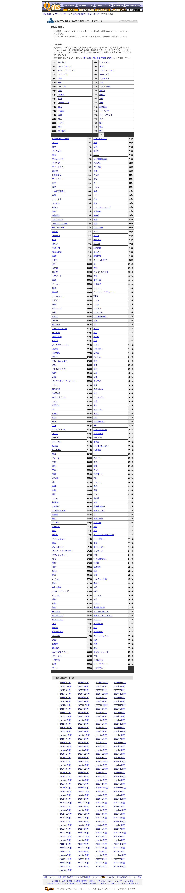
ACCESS (56, 393)
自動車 (55, 644)
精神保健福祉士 (100, 159)
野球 (54, 147)
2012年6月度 (83, 818)
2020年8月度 (119, 735)
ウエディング (57, 615)
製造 (54, 607)
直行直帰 (97, 167)
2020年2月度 (83, 743)
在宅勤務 (62, 131)
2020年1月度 (101, 743)
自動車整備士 (99, 421)
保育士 (102, 66)
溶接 (54, 494)
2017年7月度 (65, 765)
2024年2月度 (119, 701)
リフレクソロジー (59, 555)
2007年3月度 (65, 866)
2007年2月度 (83, 866)
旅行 (95, 648)
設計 (95, 478)
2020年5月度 (101, 739)
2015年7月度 (119, 780)
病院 (95, 490)
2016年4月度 (65, 776)
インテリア (98, 409)
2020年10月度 (84, 735)
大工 (60, 119)
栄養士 (96, 353)
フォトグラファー (59, 223)
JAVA (96, 591)
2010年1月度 (101, 833)
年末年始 (62, 62)
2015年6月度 (65, 784)
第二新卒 (56, 648)
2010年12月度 (120, 833)
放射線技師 (98, 632)
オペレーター (99, 547)
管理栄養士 (57, 252)
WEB (96, 296)
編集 (95, 219)
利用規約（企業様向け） (90, 883)
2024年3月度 (101, 701)
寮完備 (96, 337)
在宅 (60, 127)
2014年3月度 (65, 799)
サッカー (56, 284)
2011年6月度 (83, 829)
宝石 (60, 107)
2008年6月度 (83, 863)
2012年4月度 (119, 818)
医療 (95, 656)
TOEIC (55, 357)
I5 (94, 454)
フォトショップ (100, 139)
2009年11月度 (66, 848)
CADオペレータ (100, 316)
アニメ (96, 236)
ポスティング (57, 159)
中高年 (96, 151)
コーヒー (56, 203)
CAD (95, 179)
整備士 (96, 442)
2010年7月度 (65, 840)
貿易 (95, 531)
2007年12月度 (120, 866)
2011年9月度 (101, 825)
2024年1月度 (65, 705)
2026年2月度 (65, 683)
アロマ (55, 470)
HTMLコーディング (60, 591)
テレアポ (97, 381)
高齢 (95, 640)
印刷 (95, 320)
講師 (95, 486)
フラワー (56, 385)
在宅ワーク (98, 474)
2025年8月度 (101, 686)
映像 (60, 99)
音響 (54, 304)
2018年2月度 (65, 761)
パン (54, 624)
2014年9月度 (101, 791)
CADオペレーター (101, 446)
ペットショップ (58, 539)
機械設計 (56, 502)
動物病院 (97, 256)
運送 (54, 583)
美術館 (96, 215)
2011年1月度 (101, 821)
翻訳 (54, 454)
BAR (95, 425)
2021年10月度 (66, 728)
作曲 (54, 240)
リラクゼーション (106, 70)
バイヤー (97, 482)
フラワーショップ (101, 652)
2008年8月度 (119, 859)
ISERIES (56, 437)
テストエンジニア (59, 361)
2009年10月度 (84, 848)
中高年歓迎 (98, 518)
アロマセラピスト (101, 611)
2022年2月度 (83, 724)
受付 (95, 644)
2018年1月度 (83, 761)
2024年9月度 (65, 698)
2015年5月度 (83, 784)
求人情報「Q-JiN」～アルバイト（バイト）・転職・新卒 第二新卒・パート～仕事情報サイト (93, 889)
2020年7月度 (65, 739)
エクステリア (57, 219)
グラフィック (57, 619)
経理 (95, 401)
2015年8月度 (101, 780)
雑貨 (54, 256)
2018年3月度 (119, 758)
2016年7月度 (101, 773)
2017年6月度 (83, 765)
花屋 (95, 385)
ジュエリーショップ (102, 207)
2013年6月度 (83, 806)
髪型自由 (103, 107)
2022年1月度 (101, 724)
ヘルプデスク (99, 668)
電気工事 (97, 280)
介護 (54, 640)
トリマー (97, 288)
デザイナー (98, 349)
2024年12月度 (84, 694)
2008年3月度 (65, 855)
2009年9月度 (101, 848)
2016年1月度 (101, 776)
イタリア (56, 163)
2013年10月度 (84, 803)
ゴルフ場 (62, 86)
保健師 (96, 563)
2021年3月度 (83, 731)
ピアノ (96, 195)
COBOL (61, 94)
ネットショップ (64, 66)
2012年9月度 (101, 814)
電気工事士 (57, 337)
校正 (101, 123)
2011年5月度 (101, 829)
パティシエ (104, 111)
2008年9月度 (101, 859)
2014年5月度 (101, 795)
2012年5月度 (101, 818)
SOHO (55, 320)
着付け (102, 90)
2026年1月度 (83, 683)
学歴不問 (56, 248)
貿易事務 (97, 211)
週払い (55, 571)
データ (55, 668)
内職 (54, 377)
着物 (60, 90)
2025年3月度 (101, 690)
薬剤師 (55, 535)
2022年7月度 (65, 720)
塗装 (54, 466)
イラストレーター (59, 328)
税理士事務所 (57, 632)
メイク (55, 401)
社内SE (97, 603)
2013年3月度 (65, 810)
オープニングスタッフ (103, 615)
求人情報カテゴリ (72, 883)
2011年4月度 (119, 829)
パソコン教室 (105, 86)
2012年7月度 (65, 818)
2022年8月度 (119, 716)
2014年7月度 (65, 795)
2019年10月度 (66, 746)
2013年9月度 (101, 803)
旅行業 (55, 272)
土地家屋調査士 (58, 191)
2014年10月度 (66, 791)
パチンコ (97, 308)
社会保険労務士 (100, 559)
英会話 (55, 292)
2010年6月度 (83, 840)
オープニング (99, 510)
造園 (95, 143)
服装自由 (56, 324)
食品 (95, 628)
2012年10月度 (84, 814)
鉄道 (95, 199)
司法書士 (56, 478)
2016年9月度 (65, 773)
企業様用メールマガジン (55, 883)
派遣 (59, 877)
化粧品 (55, 514)
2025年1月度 (65, 694)
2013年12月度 (120, 799)
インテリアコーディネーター (64, 381)
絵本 (95, 147)
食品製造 (56, 215)
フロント (97, 595)
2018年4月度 (101, 758)
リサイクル (57, 656)
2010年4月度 (119, 840)
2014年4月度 (119, 795)
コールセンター (100, 430)
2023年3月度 (83, 713)
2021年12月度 (120, 724)
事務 (54, 280)
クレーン (56, 458)
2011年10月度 (84, 825)
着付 (54, 563)
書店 (101, 127)
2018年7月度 (65, 758)
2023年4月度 (65, 713)
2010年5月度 (101, 840)
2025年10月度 (66, 686)
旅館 (95, 575)
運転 (54, 599)
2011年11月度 (66, 825)
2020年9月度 (101, 735)
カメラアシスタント (60, 652)
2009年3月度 (65, 844)
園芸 (54, 543)
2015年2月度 (65, 788)
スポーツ (97, 458)
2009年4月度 (119, 851)
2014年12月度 (102, 788)
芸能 (95, 555)
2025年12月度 (102, 683)
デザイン (56, 300)
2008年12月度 (120, 855)
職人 (95, 341)
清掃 (54, 288)
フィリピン (57, 151)
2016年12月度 (84, 769)
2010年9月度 (101, 836)
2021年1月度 (101, 731)
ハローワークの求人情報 (124, 881)
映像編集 (56, 353)
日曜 (95, 527)
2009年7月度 (65, 851)
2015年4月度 (101, 784)
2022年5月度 (101, 720)
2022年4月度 (119, 720)
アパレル (97, 357)
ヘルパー (97, 522)
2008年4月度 (119, 863)
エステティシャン (101, 636)
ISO (53, 409)
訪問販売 (97, 248)
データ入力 (57, 199)
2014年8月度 (119, 791)
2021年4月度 (65, 731)
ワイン (96, 470)
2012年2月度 (83, 821)
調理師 (55, 232)
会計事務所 (98, 434)
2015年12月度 (120, 776)
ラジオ (61, 123)
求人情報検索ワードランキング (86, 14)
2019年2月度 (119, 750)
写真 (95, 373)
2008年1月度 (101, 855)
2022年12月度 (66, 716)
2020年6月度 (83, 739)
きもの (55, 143)
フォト (55, 434)
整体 (95, 365)
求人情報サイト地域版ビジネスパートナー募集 (124, 877)
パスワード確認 (66, 881)
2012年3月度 (65, 821)
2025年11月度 (120, 683)
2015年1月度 (83, 788)
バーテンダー (63, 103)
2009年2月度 (83, 844)
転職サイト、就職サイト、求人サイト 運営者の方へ (119, 883)
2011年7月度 (65, 829)
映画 (54, 211)
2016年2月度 (83, 776)
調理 (95, 571)
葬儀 (101, 103)
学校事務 (56, 527)
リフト (96, 300)
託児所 (96, 175)
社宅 (54, 183)
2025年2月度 (119, 690)
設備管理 (56, 389)
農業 (95, 191)
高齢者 (55, 349)
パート (77, 877)
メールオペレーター (60, 345)
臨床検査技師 (99, 506)
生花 (54, 312)
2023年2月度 (101, 713)
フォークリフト (106, 115)
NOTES (97, 243)
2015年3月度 (119, 784)
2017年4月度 (119, 765)
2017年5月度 (101, 765)
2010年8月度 (119, 836)
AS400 (96, 155)
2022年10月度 (84, 716)
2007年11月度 (66, 870)
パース (96, 304)
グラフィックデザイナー (62, 551)
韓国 (60, 78)
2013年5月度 (101, 806)
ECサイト (56, 611)
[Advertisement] (92, 671)
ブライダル (98, 312)
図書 (95, 276)
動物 (95, 466)
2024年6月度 (119, 698)
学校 (54, 462)
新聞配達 (56, 405)
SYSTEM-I (56, 450)
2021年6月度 (119, 728)
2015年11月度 (66, 780)
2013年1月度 (101, 810)
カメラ (102, 119)
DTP (101, 131)
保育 (95, 502)
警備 (54, 474)
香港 (54, 559)
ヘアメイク (57, 276)
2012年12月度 (120, 810)
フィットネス (57, 167)
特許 (95, 587)
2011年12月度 (120, 821)
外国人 (96, 187)
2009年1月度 (101, 844)
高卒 (54, 264)
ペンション (104, 62)
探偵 (101, 99)
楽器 (54, 486)
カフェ (96, 494)
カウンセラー (99, 397)
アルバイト (52, 877)
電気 (95, 405)
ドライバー (57, 442)
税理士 (55, 446)
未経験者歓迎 (99, 607)
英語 (60, 115)
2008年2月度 (83, 855)
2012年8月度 (119, 814)
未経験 (55, 171)
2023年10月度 (120, 705)
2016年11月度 (102, 769)
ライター (56, 333)
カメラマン (104, 78)
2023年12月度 (84, 705)
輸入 (95, 393)
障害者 (55, 628)
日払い (55, 207)
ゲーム (55, 413)
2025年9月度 (83, 686)
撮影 (95, 203)
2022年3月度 (65, 724)
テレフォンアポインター (104, 535)
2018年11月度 (102, 754)
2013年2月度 (83, 810)
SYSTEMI (98, 437)
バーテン (56, 236)
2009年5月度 (101, 851)
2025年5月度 (83, 690)
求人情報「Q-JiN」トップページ (57, 14)
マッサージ (98, 551)
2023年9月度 (65, 709)
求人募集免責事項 (80, 881)
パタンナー (57, 308)
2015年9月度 (83, 780)
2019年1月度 (65, 754)
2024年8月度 (83, 698)
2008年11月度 (66, 859)
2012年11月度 (66, 814)
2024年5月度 (65, 701)
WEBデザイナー (59, 397)
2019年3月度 (101, 750)
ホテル (96, 413)
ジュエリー (98, 227)
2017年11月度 (102, 761)
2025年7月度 (119, 686)
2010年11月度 (66, 836)
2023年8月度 (83, 709)
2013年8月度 (119, 803)
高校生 (96, 583)
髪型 (54, 575)
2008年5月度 (101, 863)
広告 (54, 603)
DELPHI (55, 522)
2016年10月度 (120, 769)
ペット (96, 328)
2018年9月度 (119, 754)
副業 (95, 377)
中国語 (61, 111)
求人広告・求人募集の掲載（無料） (99, 58)
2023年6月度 (101, 709)
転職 (45, 877)
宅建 (101, 82)
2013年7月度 (65, 806)
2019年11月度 (120, 743)
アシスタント (57, 547)
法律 (54, 664)
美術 (95, 268)
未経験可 (56, 506)
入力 (54, 425)
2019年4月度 (83, 750)
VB (53, 482)
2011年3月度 (65, 833)
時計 (95, 417)
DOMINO (56, 635)
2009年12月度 (120, 844)
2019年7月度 (101, 746)
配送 (54, 531)
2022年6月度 (83, 720)
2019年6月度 (119, 746)
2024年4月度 (83, 701)
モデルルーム (57, 296)
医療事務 (97, 284)
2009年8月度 (119, 848)
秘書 (54, 490)
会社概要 (55, 881)
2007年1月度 (101, 866)
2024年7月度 (101, 698)
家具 (95, 361)
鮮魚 (95, 171)
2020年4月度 (119, 739)
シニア (96, 345)
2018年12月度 (84, 754)
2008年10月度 (84, 859)
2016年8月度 (83, 773)
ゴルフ (55, 244)
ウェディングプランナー (104, 292)
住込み (55, 341)
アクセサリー (57, 179)
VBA (54, 421)
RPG (96, 231)
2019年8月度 (83, 746)
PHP (54, 567)
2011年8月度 (119, 825)
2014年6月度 (83, 795)
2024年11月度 (102, 694)
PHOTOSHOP (58, 227)
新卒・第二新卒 (68, 877)
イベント (56, 595)
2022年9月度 (101, 716)
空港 (54, 417)
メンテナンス (99, 539)
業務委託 (97, 567)
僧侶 (95, 543)
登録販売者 (98, 660)
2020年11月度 (66, 735)
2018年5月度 (83, 758)
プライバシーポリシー (105, 881)
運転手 (96, 498)
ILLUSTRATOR (58, 429)
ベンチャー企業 (100, 579)
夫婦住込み (98, 389)
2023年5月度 (119, 709)
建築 (95, 599)
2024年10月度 (120, 694)
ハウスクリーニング (66, 70)
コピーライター (100, 664)
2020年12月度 (120, 731)
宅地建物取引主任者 (60, 139)
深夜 (54, 365)
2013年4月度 (119, 806)
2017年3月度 (65, 769)
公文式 (55, 268)
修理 (54, 195)
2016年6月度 (119, 773)
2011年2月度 (83, 833)
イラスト (97, 252)
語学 (54, 518)
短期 (95, 333)
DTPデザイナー (58, 510)
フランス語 (62, 74)
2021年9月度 (83, 728)
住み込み (97, 163)
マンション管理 (100, 260)
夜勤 (60, 82)
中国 (95, 462)
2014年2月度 (83, 799)
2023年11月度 (102, 705)
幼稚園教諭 (57, 175)
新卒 (95, 223)
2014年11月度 (120, 788)
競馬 (54, 155)
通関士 (55, 316)
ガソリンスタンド (101, 272)
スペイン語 (104, 74)
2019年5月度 (65, 750)
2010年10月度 (84, 836)
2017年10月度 (120, 761)
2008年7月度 (65, 863)
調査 (54, 373)
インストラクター (59, 369)
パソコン (56, 579)
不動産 (55, 260)
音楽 (54, 187)
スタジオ (97, 619)
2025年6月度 (65, 690)
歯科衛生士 (98, 624)
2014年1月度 (101, 799)
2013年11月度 (66, 803)
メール (55, 498)
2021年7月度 (101, 728)
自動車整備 (57, 587)
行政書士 (97, 450)
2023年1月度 (119, 713)
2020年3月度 (65, 743)
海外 (95, 369)
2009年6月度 (83, 851)
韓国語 (102, 95)
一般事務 (56, 660)
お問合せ (92, 881)
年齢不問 (97, 240)
